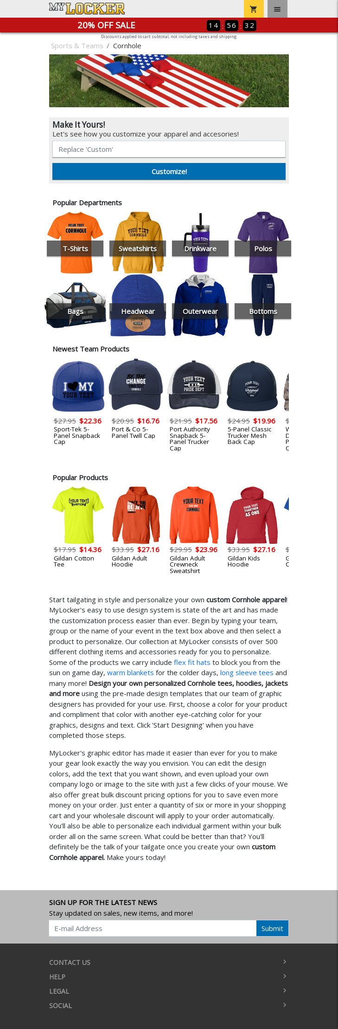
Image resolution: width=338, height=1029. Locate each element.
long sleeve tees (247, 672)
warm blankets (130, 672)
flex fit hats (192, 662)
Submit (272, 928)
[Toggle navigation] (277, 9)
